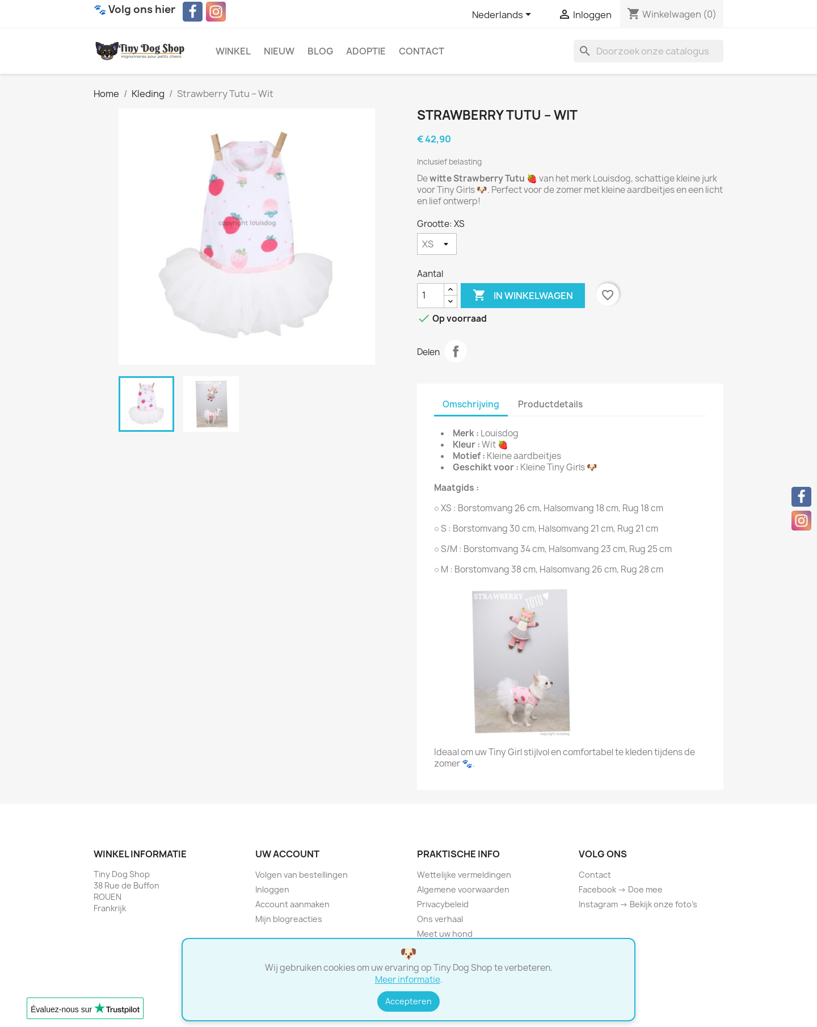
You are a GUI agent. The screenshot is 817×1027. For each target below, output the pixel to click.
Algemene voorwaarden (463, 889)
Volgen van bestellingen (301, 874)
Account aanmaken (292, 904)
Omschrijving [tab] (471, 404)
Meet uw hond (445, 933)
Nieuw (279, 51)
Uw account (287, 854)
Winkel (233, 51)
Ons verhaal (440, 919)
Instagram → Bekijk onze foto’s (638, 904)
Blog (320, 51)
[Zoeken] (648, 51)
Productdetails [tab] (550, 404)
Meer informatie (407, 980)
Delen (455, 351)
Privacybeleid (443, 904)
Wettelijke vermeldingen (464, 874)
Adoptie (366, 51)
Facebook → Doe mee (621, 889)
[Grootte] (437, 244)
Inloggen (272, 889)
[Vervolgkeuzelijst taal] (503, 15)
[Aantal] (430, 295)
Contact (421, 51)
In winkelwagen (523, 295)
